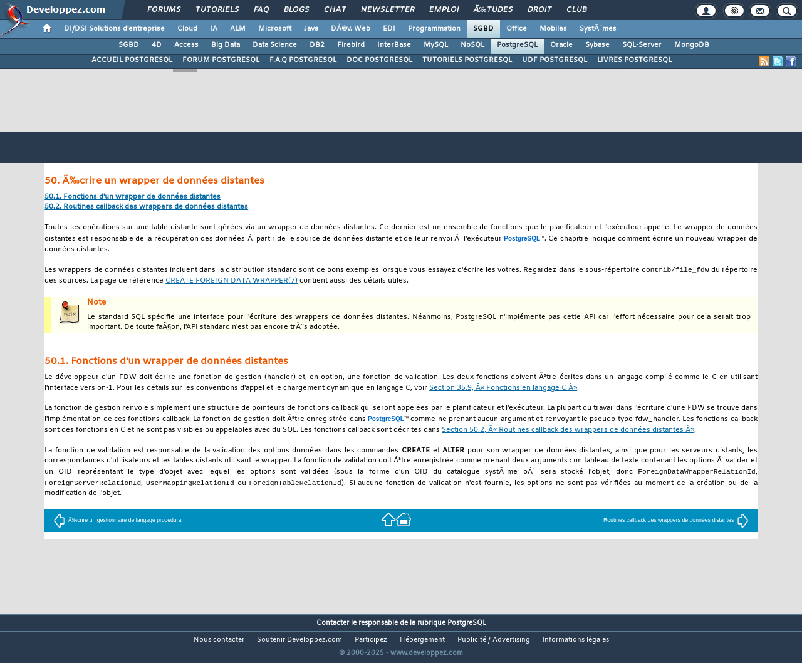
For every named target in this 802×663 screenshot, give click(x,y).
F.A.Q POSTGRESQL (302, 60)
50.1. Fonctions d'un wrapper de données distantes (132, 197)
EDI (389, 28)
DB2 (317, 45)
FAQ (261, 10)
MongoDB (691, 45)
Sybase (597, 45)
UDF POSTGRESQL (554, 60)
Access (186, 45)
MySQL (436, 45)
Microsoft (274, 28)
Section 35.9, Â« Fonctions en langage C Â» (503, 389)
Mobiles (553, 28)
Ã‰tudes (493, 10)
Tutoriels (217, 10)
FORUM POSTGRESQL (220, 60)
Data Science (275, 45)
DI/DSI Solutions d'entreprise (114, 28)
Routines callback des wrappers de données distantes (676, 522)
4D (157, 45)
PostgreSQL (517, 45)
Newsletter (387, 10)
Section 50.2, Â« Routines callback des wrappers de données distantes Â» (568, 431)
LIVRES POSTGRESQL (634, 60)
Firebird (351, 45)
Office (516, 28)
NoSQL (472, 45)
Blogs (296, 10)
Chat (335, 10)
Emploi (444, 10)
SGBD (483, 28)
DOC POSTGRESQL (379, 60)
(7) (231, 281)
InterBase (394, 45)
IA (213, 28)
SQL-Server (642, 45)
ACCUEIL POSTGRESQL (131, 60)
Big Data (225, 45)
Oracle (561, 45)
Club (576, 10)
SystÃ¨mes (598, 28)
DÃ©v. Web (350, 28)
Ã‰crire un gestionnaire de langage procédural (118, 522)
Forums (164, 10)
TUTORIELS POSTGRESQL (467, 60)
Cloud (187, 28)
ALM (238, 28)
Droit (539, 10)
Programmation (434, 28)
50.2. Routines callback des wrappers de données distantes (146, 207)
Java (311, 28)
